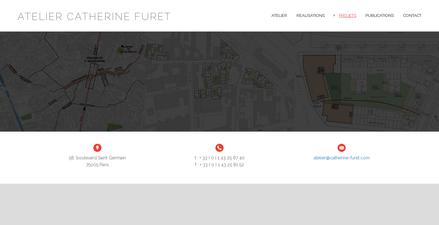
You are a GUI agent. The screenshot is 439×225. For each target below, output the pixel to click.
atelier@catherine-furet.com (342, 157)
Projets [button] (347, 15)
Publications (379, 15)
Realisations (311, 15)
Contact (412, 15)
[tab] (345, 15)
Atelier (279, 15)
